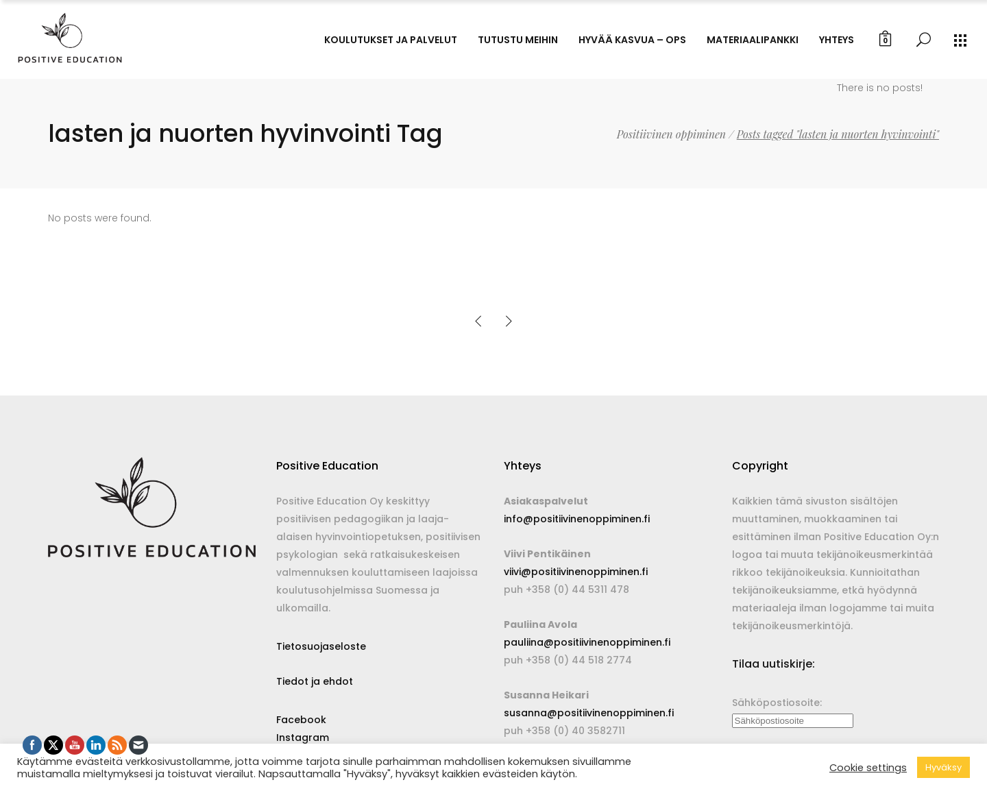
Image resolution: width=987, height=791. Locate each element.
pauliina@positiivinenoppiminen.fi (587, 642)
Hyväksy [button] (943, 767)
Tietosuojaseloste (321, 646)
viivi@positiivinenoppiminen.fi (576, 572)
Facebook (301, 720)
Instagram (302, 737)
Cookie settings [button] (868, 768)
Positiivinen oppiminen (671, 134)
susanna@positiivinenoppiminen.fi (589, 713)
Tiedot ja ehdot (314, 681)
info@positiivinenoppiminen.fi (577, 519)
